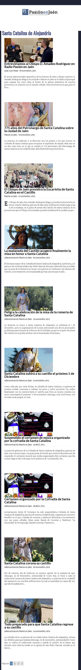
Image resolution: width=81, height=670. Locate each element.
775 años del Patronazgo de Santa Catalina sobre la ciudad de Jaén (39, 129)
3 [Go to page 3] (18, 663)
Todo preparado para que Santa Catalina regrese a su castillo (38, 625)
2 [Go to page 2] (14, 663)
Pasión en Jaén (40, 12)
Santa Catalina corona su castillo (27, 563)
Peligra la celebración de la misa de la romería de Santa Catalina (38, 313)
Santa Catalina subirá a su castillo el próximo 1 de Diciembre (39, 375)
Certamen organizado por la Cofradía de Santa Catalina (37, 500)
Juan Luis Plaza (11, 70)
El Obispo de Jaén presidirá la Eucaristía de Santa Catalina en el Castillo (39, 190)
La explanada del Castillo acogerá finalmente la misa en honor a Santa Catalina (37, 252)
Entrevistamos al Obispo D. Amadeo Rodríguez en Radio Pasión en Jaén (39, 65)
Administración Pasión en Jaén (18, 257)
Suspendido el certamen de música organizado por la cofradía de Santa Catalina (37, 439)
